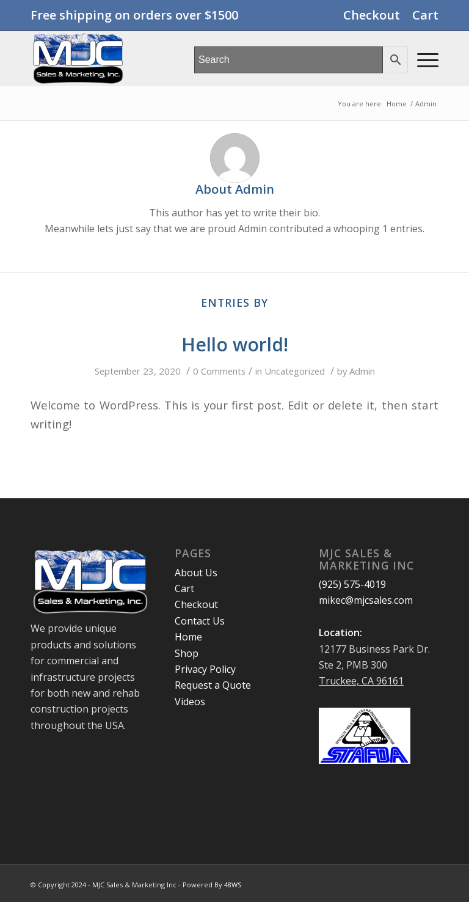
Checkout (371, 15)
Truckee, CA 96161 (361, 681)
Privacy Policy (205, 669)
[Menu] (421, 58)
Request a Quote (213, 685)
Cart (425, 15)
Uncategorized (294, 371)
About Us (196, 572)
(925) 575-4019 (352, 584)
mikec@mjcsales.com (366, 600)
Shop (186, 653)
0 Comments (219, 371)
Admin (362, 371)
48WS (232, 884)
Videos (190, 701)
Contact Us (200, 621)
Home (188, 637)
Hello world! (234, 344)
